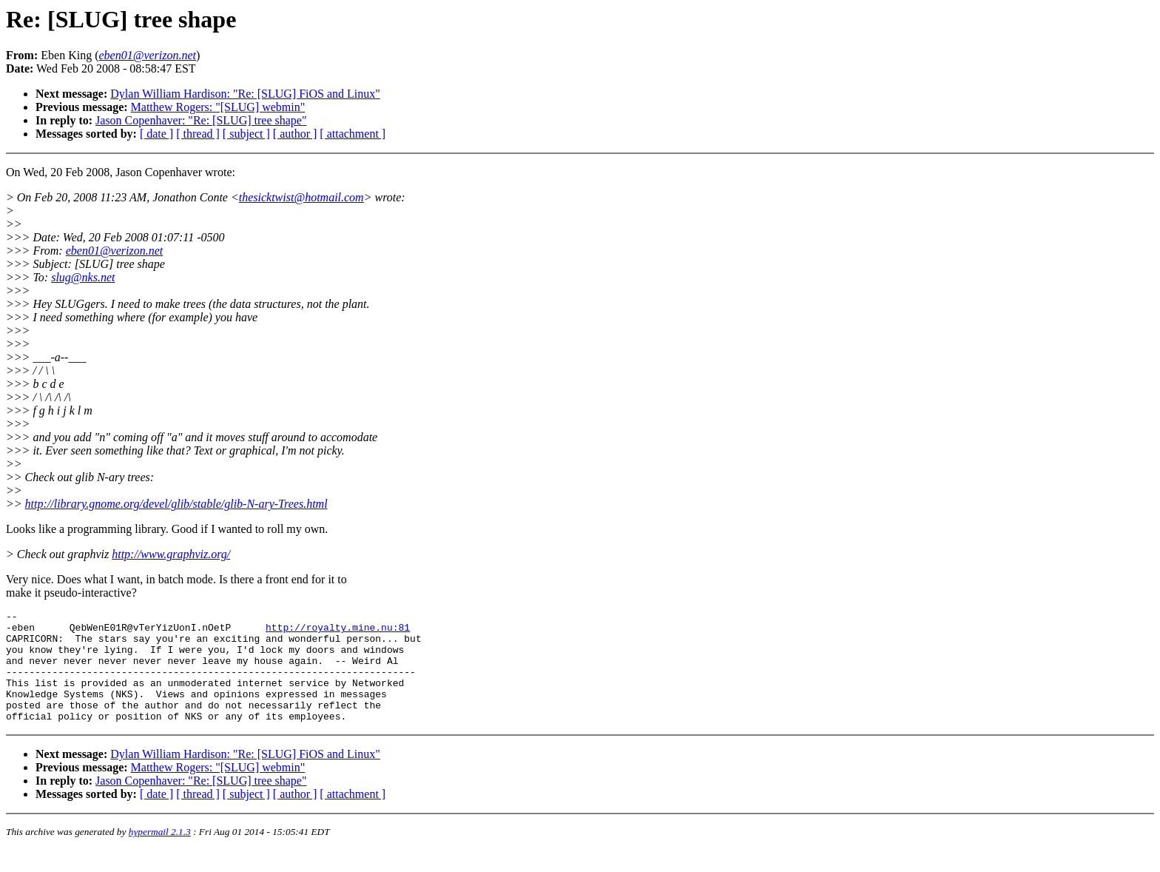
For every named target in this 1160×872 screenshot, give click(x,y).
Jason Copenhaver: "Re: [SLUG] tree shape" (200, 120)
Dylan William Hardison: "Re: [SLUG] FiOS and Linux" (245, 93)
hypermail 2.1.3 (160, 853)
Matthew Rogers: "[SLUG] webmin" (218, 107)
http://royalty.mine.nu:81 (338, 631)
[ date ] (156, 133)
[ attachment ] (352, 133)
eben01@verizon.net (114, 250)
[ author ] (295, 133)
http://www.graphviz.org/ (171, 554)
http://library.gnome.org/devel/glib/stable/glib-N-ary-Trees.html (176, 503)
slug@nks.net (83, 277)
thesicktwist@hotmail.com (301, 197)
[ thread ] (198, 133)
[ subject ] (246, 133)
